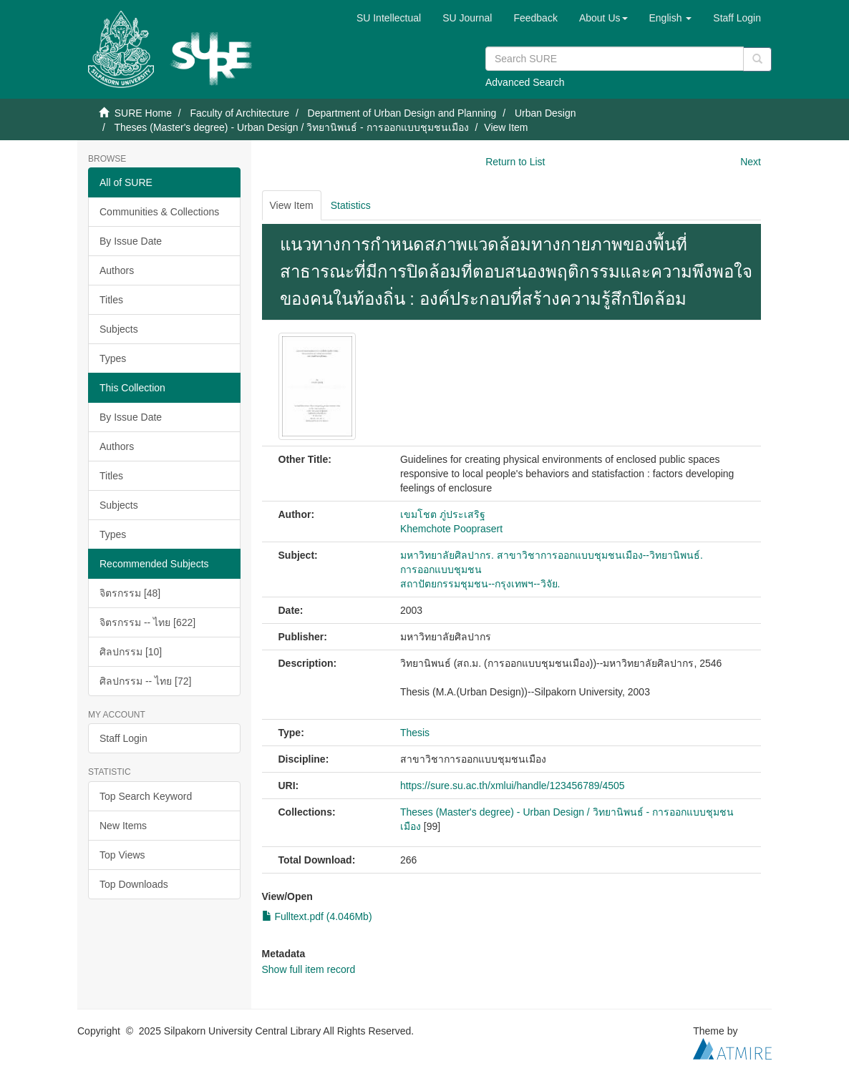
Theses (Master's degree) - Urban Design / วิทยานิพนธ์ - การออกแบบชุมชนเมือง (291, 127)
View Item (292, 205)
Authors (117, 270)
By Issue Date (131, 241)
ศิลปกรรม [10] (131, 651)
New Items (123, 825)
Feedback (535, 18)
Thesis (415, 732)
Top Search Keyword (146, 796)
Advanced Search (525, 82)
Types (113, 358)
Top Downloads (134, 884)
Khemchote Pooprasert (451, 528)
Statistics (351, 205)
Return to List (515, 161)
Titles (111, 299)
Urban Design (545, 113)
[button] (603, 18)
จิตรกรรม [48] (130, 593)
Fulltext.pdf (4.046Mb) (317, 916)
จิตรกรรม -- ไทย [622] (147, 622)
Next (750, 161)
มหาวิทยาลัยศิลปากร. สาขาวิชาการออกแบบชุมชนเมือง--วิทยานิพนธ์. (551, 555)
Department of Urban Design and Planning (402, 113)
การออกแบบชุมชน (441, 569)
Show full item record (309, 969)
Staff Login (123, 738)
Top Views (122, 855)
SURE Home (143, 113)
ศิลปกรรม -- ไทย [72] (145, 681)
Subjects (119, 329)
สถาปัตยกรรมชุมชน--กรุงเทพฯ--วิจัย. (480, 584)
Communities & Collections (159, 211)
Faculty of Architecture (239, 113)
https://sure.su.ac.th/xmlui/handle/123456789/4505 (512, 785)
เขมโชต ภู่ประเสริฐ (442, 514)
